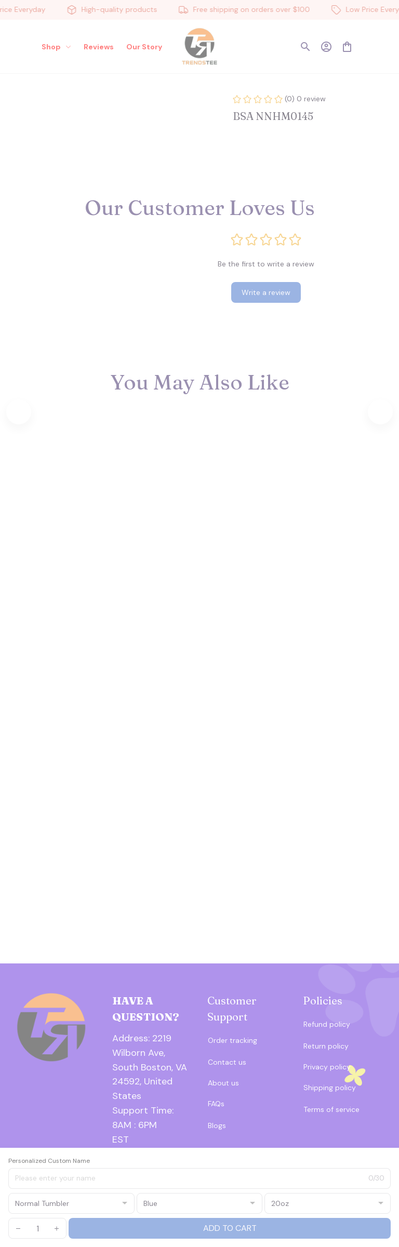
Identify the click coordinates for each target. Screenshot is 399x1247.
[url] (152, 1118)
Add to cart (230, 1228)
